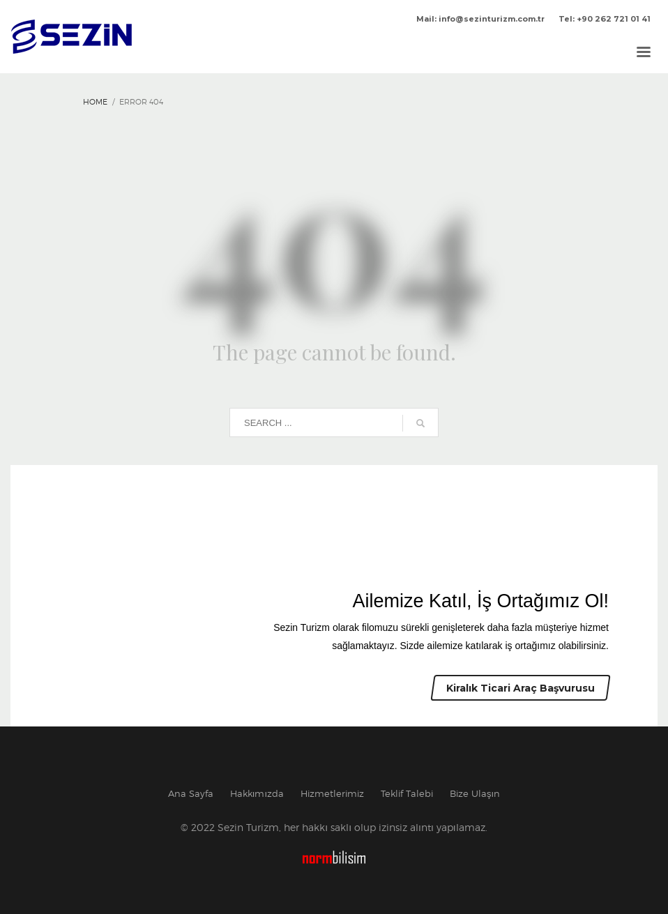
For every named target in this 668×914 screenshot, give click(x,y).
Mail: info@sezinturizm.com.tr (480, 19)
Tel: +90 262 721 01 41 (605, 19)
